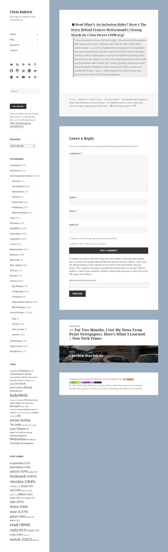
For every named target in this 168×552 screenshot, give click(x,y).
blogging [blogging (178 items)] (24, 370)
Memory (14, 254)
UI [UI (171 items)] (28, 429)
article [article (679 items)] (19, 471)
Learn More (85, 274)
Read (71, 102)
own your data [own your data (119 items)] (15, 409)
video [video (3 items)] (26, 535)
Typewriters (16, 346)
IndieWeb (15, 228)
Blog (12, 39)
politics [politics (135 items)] (13, 412)
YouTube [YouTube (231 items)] (15, 443)
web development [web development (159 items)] (18, 435)
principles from (120, 379)
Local (12, 244)
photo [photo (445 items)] (18, 516)
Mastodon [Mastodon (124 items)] (33, 400)
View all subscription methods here (20, 125)
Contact (13, 50)
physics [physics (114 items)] (34, 409)
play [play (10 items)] (30, 517)
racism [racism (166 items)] (35, 412)
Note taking (16, 265)
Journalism (15, 233)
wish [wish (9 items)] (35, 540)
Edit (14, 318)
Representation (19, 212)
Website (74, 224)
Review (13, 275)
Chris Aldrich (21, 11)
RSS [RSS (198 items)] (19, 415)
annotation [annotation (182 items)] (20, 467)
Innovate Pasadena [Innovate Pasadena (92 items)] (16, 400)
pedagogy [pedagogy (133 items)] (26, 409)
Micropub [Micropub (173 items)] (15, 406)
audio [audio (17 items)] (33, 472)
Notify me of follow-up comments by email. (94, 238)
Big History (17, 286)
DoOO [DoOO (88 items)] (32, 380)
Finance (16, 196)
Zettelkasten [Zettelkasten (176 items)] (27, 443)
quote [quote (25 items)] (15, 520)
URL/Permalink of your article (82, 280)
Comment (76, 153)
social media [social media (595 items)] (20, 420)
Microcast (15, 259)
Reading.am (102, 105)
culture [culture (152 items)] (24, 377)
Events (15, 324)
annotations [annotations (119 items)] (14, 371)
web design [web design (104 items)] (27, 432)
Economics (15, 165)
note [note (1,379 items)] (19, 511)
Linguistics (15, 238)
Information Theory (22, 302)
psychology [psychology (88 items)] (27, 413)
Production (17, 202)
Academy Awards (117, 102)
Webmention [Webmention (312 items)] (18, 439)
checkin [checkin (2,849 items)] (22, 481)
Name (73, 197)
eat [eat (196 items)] (15, 490)
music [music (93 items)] (22, 406)
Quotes (15, 334)
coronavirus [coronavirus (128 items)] (15, 377)
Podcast (14, 270)
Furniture (15, 223)
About (13, 34)
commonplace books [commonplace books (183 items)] (20, 373)
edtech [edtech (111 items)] (12, 384)
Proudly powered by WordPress (85, 379)
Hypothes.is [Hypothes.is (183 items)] (16, 390)
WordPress (15, 351)
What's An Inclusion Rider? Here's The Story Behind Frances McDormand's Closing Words (108, 29)
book (134, 106)
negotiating (90, 105)
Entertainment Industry (22, 175)
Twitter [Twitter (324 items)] (21, 429)
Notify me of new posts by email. (88, 243)
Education (15, 170)
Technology (15, 340)
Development (18, 186)
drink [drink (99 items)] (27, 486)
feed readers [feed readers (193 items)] (16, 387)
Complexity (17, 291)
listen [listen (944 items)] (19, 506)
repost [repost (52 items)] (33, 530)
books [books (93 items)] (32, 371)
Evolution (17, 296)
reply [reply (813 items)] (18, 530)
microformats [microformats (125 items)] (27, 403)
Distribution (18, 191)
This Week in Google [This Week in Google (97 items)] (29, 425)
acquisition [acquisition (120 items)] (20, 463)
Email (73, 211)
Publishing (17, 207)
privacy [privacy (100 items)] (20, 413)
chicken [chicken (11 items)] (15, 486)
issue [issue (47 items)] (15, 497)
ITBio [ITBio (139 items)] (26, 400)
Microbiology (18, 307)
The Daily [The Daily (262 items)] (15, 424)
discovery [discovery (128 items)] (33, 377)
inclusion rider (76, 105)
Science (13, 280)
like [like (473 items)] (17, 502)
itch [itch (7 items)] (23, 498)
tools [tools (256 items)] (13, 429)
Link (74, 99)
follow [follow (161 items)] (25, 494)
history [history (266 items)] (28, 387)
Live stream (18, 329)
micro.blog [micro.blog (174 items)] (15, 403)
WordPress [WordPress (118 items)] (31, 439)
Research (14, 44)
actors (130, 102)
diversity (138, 102)
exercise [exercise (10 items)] (26, 490)
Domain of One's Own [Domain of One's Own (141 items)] (20, 380)
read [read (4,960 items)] (20, 524)
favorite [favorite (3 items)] (13, 495)
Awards (16, 181)
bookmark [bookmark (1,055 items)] (23, 476)
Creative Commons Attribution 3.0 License (121, 388)
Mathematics (16, 249)
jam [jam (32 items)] (31, 497)
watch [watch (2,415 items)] (21, 539)
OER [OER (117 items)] (26, 406)
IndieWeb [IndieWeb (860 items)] (19, 395)
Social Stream (17, 312)
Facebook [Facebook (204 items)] (20, 383)
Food (12, 217)
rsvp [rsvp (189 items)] (16, 534)
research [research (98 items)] (13, 416)
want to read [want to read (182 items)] (16, 432)
